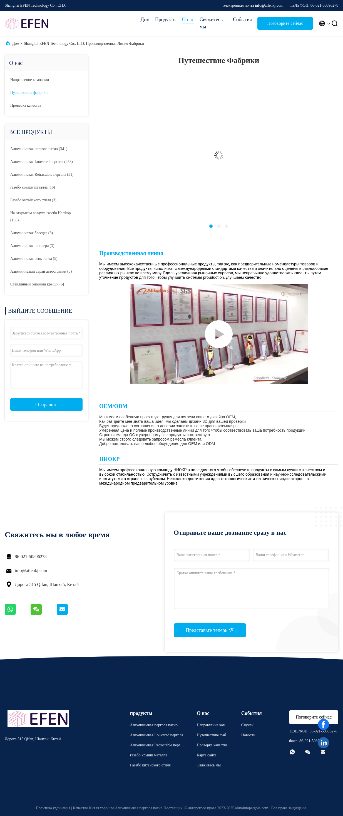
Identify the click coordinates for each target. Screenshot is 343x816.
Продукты (166, 19)
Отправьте (46, 404)
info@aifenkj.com (31, 570)
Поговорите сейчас (285, 23)
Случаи (247, 725)
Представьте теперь (210, 630)
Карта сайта (207, 755)
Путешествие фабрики (29, 93)
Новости (248, 735)
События (242, 19)
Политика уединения (53, 808)
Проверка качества (25, 105)
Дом (144, 19)
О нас (188, 19)
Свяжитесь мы (211, 23)
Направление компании (29, 80)
